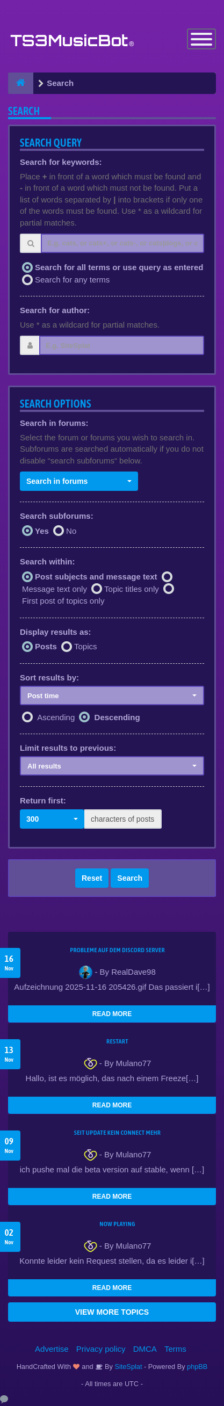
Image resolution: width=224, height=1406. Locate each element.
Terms (175, 1348)
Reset (92, 878)
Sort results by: (49, 677)
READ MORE (112, 1014)
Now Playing (117, 1224)
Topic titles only (131, 588)
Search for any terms (72, 279)
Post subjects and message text (96, 576)
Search (129, 878)
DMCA (145, 1348)
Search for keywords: (61, 161)
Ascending (56, 717)
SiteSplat (127, 1366)
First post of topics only (63, 600)
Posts (46, 646)
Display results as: (55, 631)
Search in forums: (54, 422)
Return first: (43, 800)
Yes (42, 530)
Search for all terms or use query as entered (119, 267)
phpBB (197, 1366)
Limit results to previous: (68, 747)
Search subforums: (56, 515)
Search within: (47, 561)
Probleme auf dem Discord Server (117, 950)
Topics (85, 646)
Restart (117, 1041)
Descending (117, 717)
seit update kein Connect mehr (117, 1132)
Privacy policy (101, 1348)
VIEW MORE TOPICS (112, 1312)
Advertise (52, 1348)
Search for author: (55, 310)
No (71, 530)
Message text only (54, 588)
